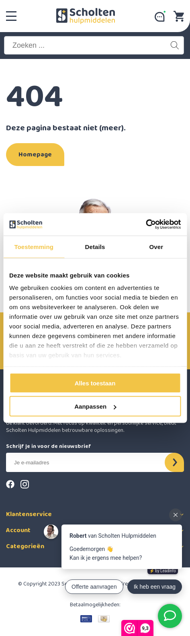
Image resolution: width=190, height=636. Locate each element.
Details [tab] (95, 246)
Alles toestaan (95, 382)
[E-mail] (91, 462)
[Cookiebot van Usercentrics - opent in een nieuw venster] (145, 224)
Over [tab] (156, 246)
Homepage (35, 155)
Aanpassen (95, 406)
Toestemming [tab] (33, 246)
